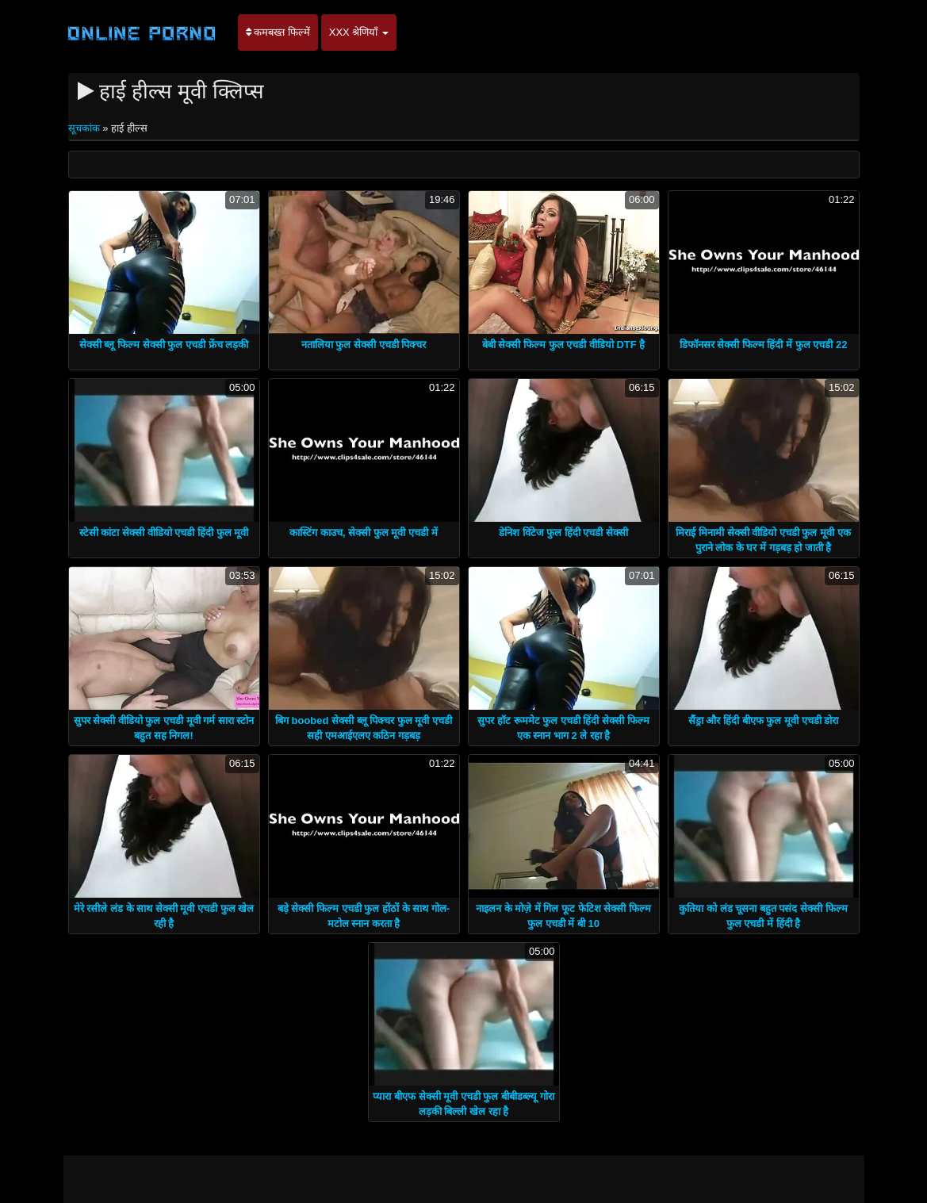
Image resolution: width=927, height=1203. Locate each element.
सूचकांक (85, 128)
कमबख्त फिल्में (278, 32)
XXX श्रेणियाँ (359, 32)
